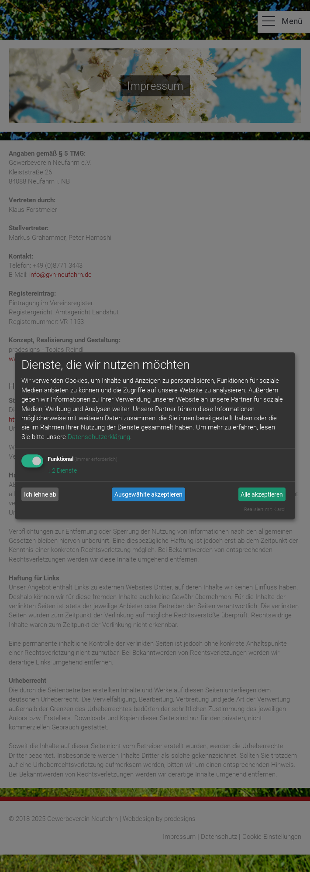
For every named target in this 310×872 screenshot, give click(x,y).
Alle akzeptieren (262, 494)
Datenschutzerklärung (99, 437)
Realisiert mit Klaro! (264, 510)
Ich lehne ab (40, 494)
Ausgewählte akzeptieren (148, 494)
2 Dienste (62, 470)
